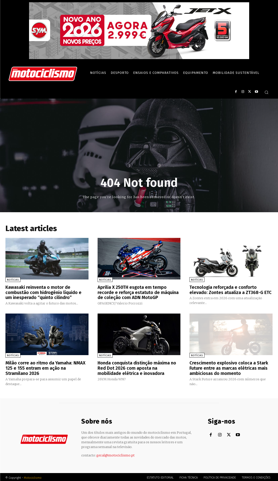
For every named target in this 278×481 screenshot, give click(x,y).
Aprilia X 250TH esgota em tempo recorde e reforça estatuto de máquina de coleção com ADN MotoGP (138, 292)
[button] (266, 92)
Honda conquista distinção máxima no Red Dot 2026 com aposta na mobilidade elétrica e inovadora (137, 367)
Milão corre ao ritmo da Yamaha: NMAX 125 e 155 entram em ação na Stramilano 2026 (45, 367)
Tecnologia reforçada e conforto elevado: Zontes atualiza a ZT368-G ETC (230, 289)
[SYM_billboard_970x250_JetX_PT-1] (139, 58)
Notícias (13, 279)
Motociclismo (33, 476)
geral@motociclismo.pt (115, 454)
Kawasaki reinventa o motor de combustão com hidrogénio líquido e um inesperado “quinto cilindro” (43, 292)
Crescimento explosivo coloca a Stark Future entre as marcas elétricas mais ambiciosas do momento (228, 367)
